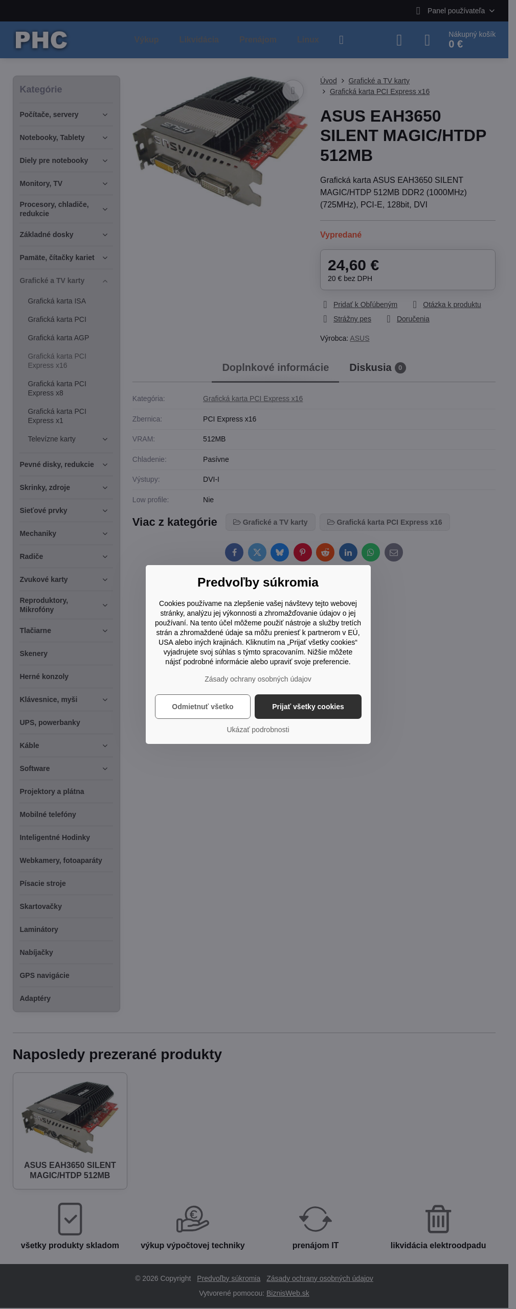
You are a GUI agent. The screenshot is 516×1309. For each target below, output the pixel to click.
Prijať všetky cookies (308, 707)
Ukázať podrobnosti (258, 730)
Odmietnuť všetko (202, 707)
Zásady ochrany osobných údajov (258, 679)
